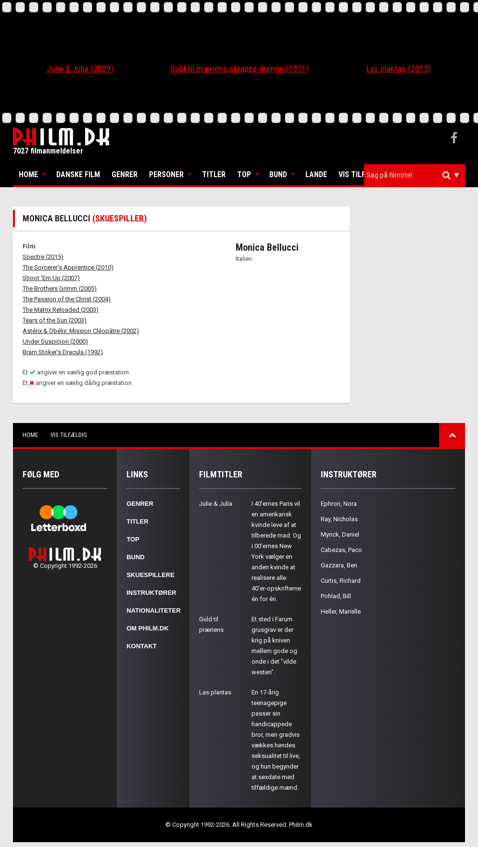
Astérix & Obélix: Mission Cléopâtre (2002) (81, 330)
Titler (214, 174)
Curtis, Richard (341, 580)
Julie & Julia (215, 503)
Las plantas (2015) (398, 69)
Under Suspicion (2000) (55, 341)
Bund (278, 174)
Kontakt (141, 646)
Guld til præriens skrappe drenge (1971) (239, 69)
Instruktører (151, 592)
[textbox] (416, 175)
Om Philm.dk (147, 628)
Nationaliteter (153, 610)
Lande (316, 174)
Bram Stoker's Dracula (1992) (63, 352)
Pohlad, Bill (336, 596)
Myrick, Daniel (340, 534)
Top (244, 174)
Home (28, 174)
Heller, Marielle (341, 611)
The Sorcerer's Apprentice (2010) (68, 267)
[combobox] (414, 175)
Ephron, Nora (339, 503)
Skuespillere (150, 574)
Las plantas (215, 692)
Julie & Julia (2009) (80, 69)
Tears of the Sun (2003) (55, 320)
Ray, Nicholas (339, 519)
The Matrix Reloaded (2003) (61, 309)
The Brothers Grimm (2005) (60, 288)
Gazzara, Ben (339, 565)
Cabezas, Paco (341, 549)
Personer (166, 174)
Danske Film (78, 174)
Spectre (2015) (43, 256)
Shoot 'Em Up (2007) (51, 278)
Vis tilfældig (363, 174)
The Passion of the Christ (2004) (67, 299)
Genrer (125, 174)
